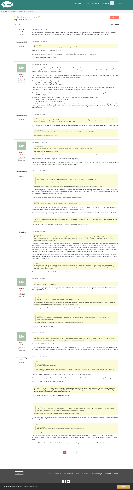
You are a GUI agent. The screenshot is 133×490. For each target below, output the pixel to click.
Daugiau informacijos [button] (30, 486)
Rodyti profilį (21, 79)
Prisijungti (120, 3)
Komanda (58, 474)
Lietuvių (19, 473)
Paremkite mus (68, 474)
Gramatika (95, 3)
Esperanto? (77, 3)
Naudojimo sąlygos (97, 474)
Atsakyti (115, 17)
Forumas (4, 11)
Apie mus (49, 474)
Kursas (86, 3)
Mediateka (105, 3)
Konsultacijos (12, 11)
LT (129, 3)
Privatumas (84, 474)
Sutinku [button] (123, 486)
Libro (77, 474)
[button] (112, 3)
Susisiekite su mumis (111, 474)
